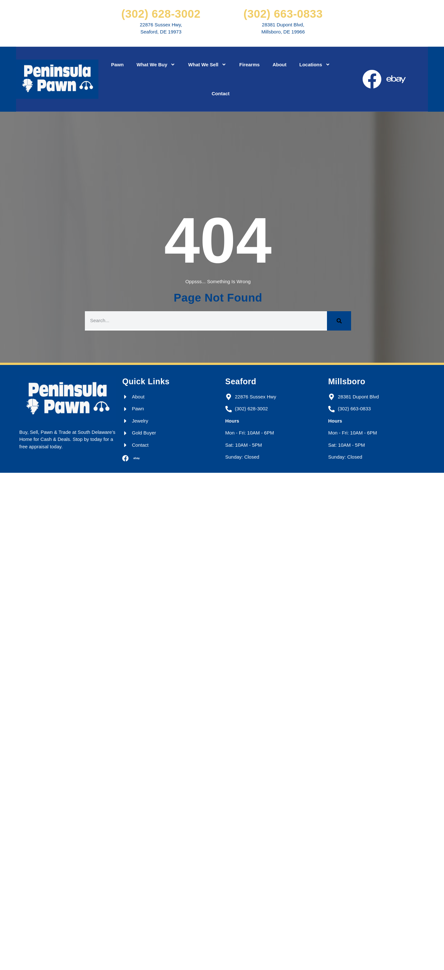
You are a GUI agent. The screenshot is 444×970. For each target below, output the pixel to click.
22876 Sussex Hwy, (161, 24)
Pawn (117, 64)
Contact (221, 93)
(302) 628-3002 (160, 13)
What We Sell (207, 64)
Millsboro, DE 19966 (283, 31)
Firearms (249, 64)
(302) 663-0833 (282, 13)
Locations (314, 64)
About (279, 64)
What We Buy (156, 64)
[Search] (339, 321)
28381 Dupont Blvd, (283, 24)
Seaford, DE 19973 (161, 31)
